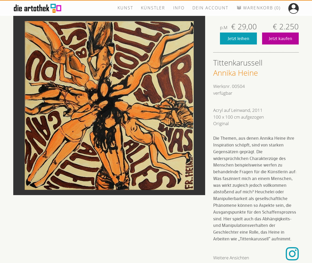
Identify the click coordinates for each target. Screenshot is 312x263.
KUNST (125, 8)
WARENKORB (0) (258, 8)
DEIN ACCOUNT (210, 8)
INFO (179, 8)
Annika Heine (235, 73)
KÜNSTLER (153, 8)
